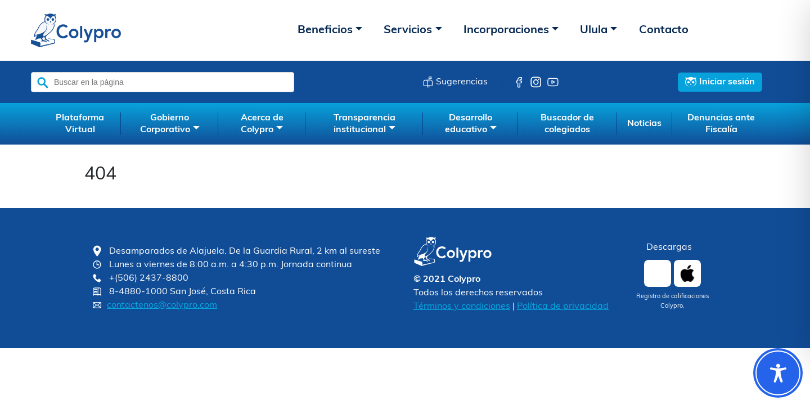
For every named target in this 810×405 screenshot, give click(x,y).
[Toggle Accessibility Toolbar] (778, 373)
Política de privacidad (563, 306)
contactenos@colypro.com (162, 305)
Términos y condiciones (461, 306)
